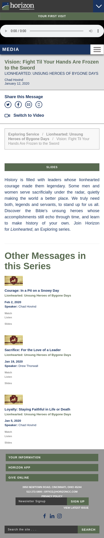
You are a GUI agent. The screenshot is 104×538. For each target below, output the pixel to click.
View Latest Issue (76, 507)
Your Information (24, 457)
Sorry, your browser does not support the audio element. (52, 31)
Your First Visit (52, 16)
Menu (97, 49)
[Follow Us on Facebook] (44, 516)
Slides (52, 167)
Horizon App (19, 467)
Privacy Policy (52, 496)
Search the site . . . (22, 529)
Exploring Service (23, 134)
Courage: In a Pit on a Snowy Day (32, 290)
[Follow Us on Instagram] (59, 516)
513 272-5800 (34, 491)
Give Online (18, 477)
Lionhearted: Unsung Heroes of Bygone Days (38, 295)
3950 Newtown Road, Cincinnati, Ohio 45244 (52, 487)
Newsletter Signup (32, 501)
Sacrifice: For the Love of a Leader (33, 350)
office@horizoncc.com (60, 491)
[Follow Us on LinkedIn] (52, 516)
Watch (8, 313)
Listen (8, 317)
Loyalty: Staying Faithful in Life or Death (37, 409)
